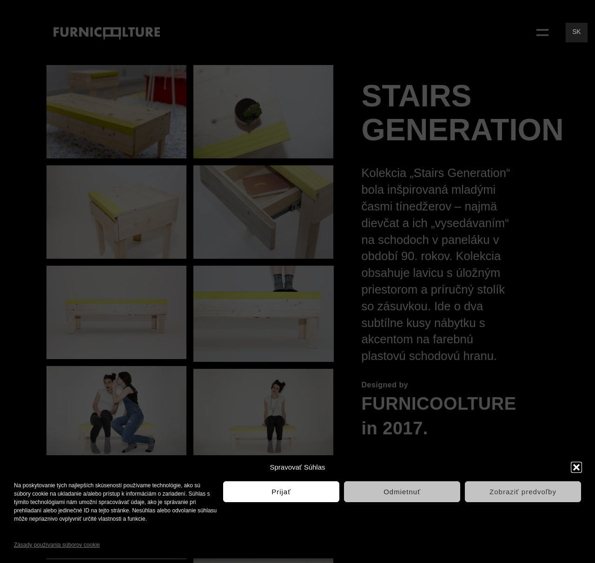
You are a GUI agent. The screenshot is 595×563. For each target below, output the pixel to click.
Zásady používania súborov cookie (57, 545)
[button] (576, 467)
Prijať (281, 492)
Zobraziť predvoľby (522, 492)
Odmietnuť (402, 492)
